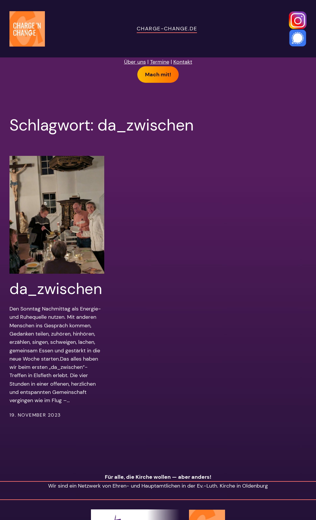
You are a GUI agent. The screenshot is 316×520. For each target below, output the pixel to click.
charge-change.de (167, 28)
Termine (159, 61)
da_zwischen (55, 289)
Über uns (135, 61)
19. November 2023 (35, 415)
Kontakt (182, 61)
